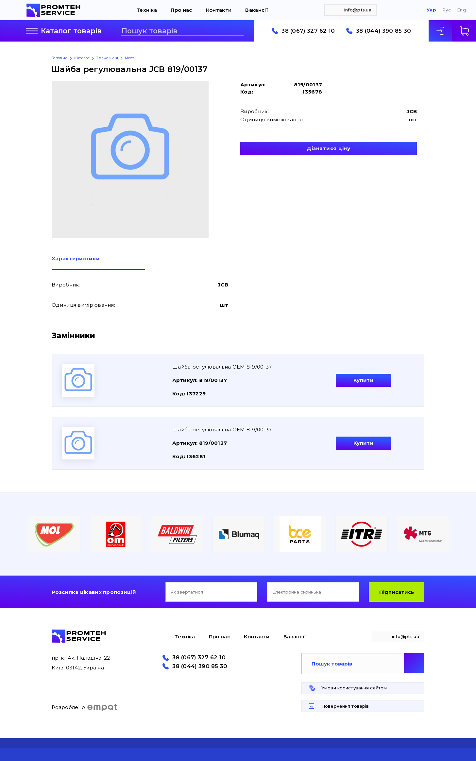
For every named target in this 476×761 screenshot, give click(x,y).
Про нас (181, 10)
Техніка (147, 10)
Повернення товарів (345, 706)
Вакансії (256, 10)
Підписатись (396, 592)
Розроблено (85, 707)
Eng (461, 10)
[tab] (98, 263)
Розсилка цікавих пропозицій (94, 592)
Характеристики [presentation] (76, 259)
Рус (446, 10)
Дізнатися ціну (328, 148)
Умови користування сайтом (354, 687)
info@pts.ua (357, 9)
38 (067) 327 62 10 (308, 31)
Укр (431, 10)
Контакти (218, 10)
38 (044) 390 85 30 (383, 31)
